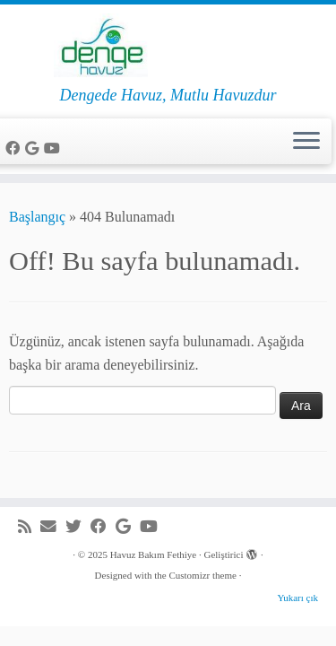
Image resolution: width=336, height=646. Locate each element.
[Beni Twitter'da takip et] (77, 527)
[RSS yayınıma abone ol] (29, 527)
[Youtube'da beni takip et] (54, 148)
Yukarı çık (297, 597)
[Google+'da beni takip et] (34, 148)
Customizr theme (202, 575)
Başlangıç (37, 216)
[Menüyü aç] (306, 141)
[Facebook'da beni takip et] (15, 148)
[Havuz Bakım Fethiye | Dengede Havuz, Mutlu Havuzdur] (168, 45)
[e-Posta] (52, 527)
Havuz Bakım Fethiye (153, 554)
